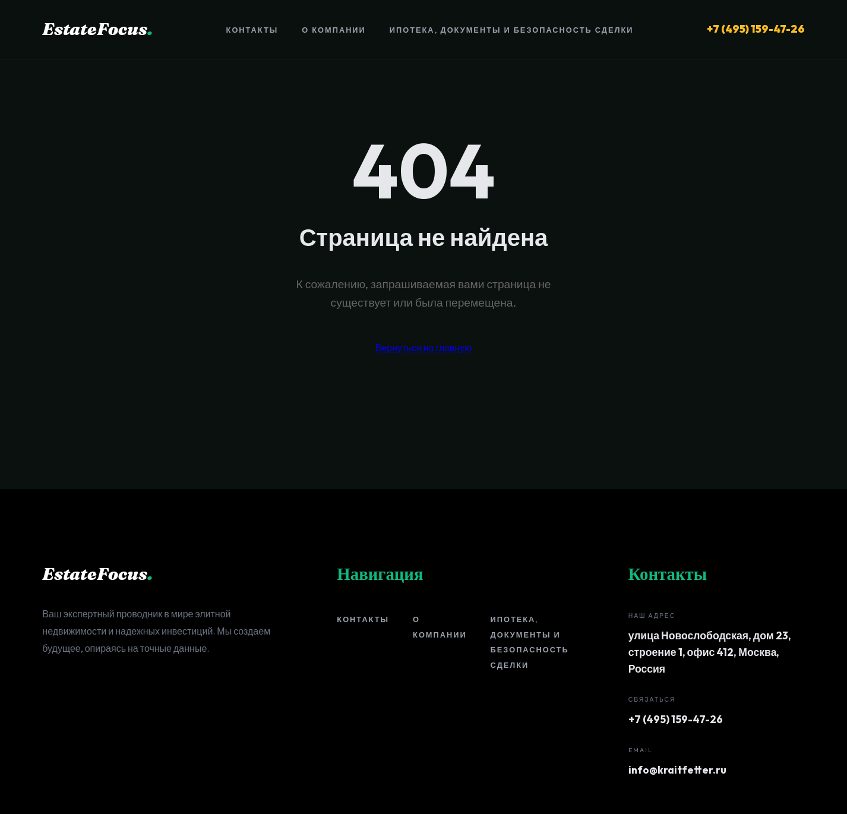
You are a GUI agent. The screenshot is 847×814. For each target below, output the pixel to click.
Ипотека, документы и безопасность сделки (512, 29)
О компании (333, 29)
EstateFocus (97, 28)
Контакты (252, 29)
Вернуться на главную (423, 348)
